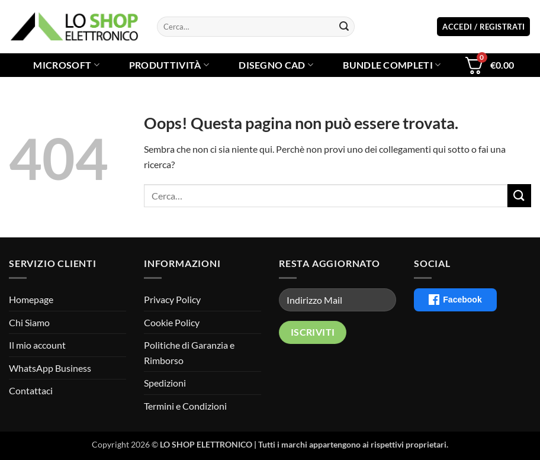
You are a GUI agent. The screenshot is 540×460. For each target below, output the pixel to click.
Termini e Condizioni (185, 405)
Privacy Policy (172, 299)
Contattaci (31, 390)
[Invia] (344, 27)
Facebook (455, 299)
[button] (483, 27)
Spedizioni (165, 382)
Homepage (31, 299)
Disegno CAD (276, 65)
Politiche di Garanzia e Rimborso (189, 352)
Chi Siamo (29, 322)
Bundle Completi (392, 65)
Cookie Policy (172, 322)
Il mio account (37, 344)
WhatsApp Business (50, 368)
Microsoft (66, 65)
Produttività (169, 65)
